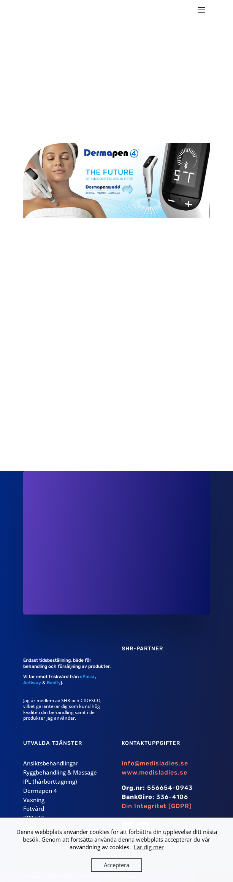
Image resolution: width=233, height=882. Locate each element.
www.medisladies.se (154, 772)
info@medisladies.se (155, 763)
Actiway (32, 682)
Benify (53, 682)
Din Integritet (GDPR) (157, 806)
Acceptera (116, 865)
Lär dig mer (149, 847)
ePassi (86, 676)
